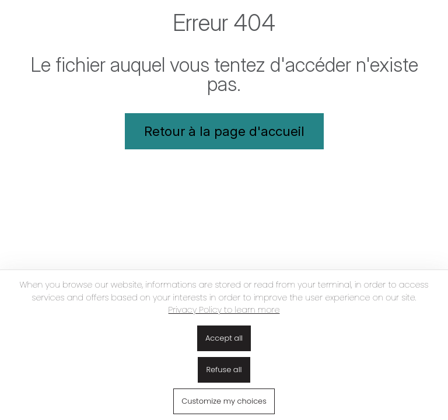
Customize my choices (224, 401)
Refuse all (224, 369)
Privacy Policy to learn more (224, 310)
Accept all (224, 338)
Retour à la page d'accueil (224, 131)
